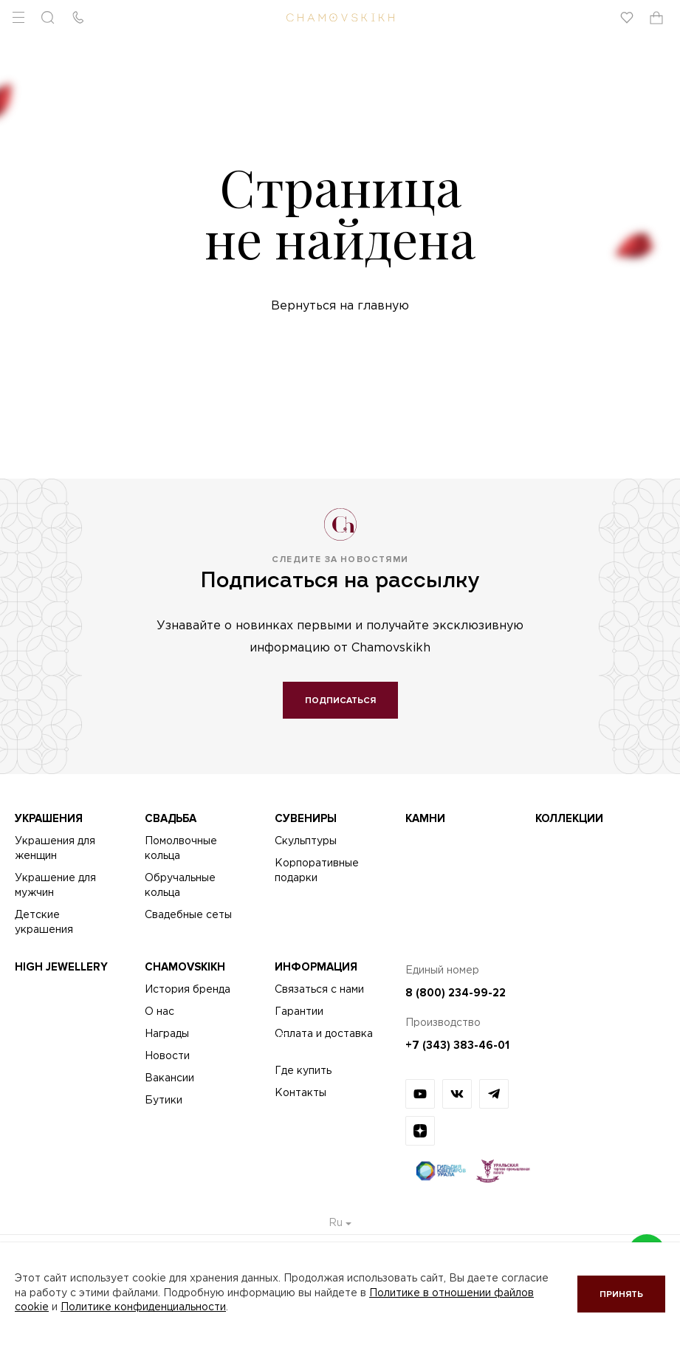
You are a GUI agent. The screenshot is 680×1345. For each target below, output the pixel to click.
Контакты (300, 1093)
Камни (425, 818)
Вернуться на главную (340, 306)
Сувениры (306, 818)
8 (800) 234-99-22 (455, 992)
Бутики (163, 1100)
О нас (159, 1011)
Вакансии (169, 1078)
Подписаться (340, 700)
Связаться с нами (319, 989)
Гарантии (299, 1011)
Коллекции (569, 818)
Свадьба (170, 818)
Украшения (49, 818)
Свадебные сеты (188, 915)
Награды (167, 1034)
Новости (167, 1056)
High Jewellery (61, 966)
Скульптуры (306, 841)
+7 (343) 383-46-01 (457, 1045)
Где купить (303, 1071)
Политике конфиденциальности (143, 1307)
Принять (621, 1294)
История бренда (187, 989)
